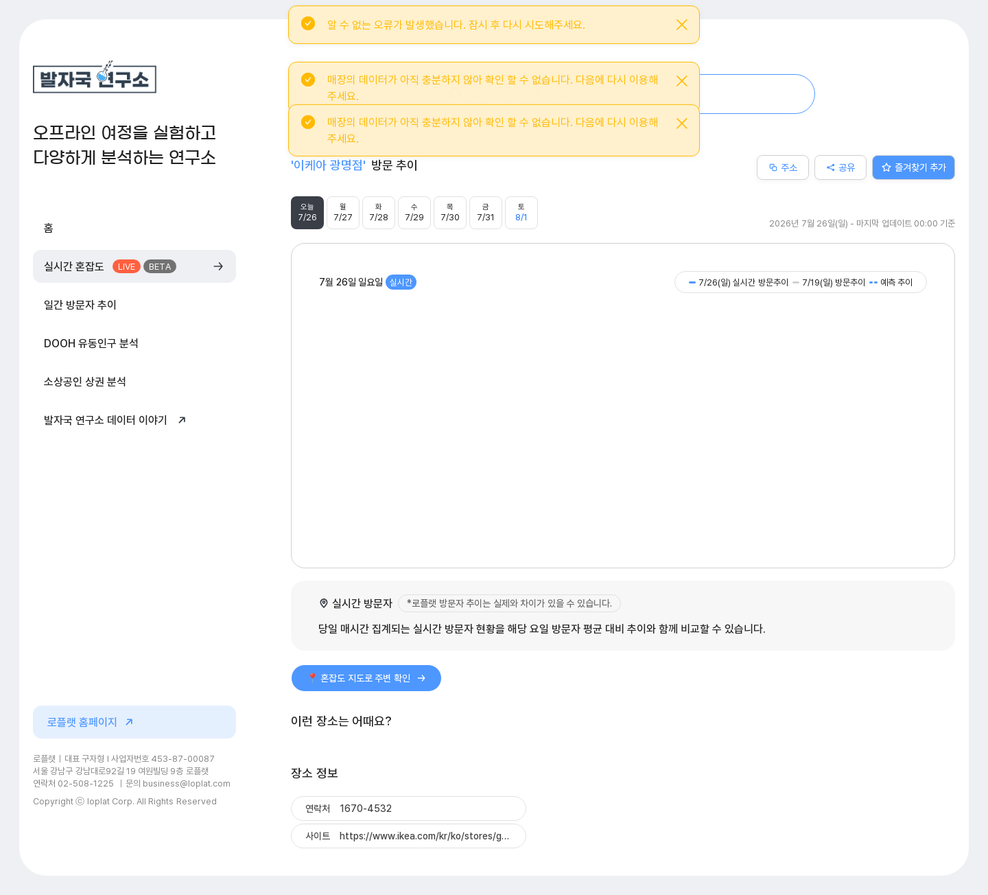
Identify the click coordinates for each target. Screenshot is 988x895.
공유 (840, 167)
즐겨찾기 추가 (914, 167)
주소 (782, 167)
